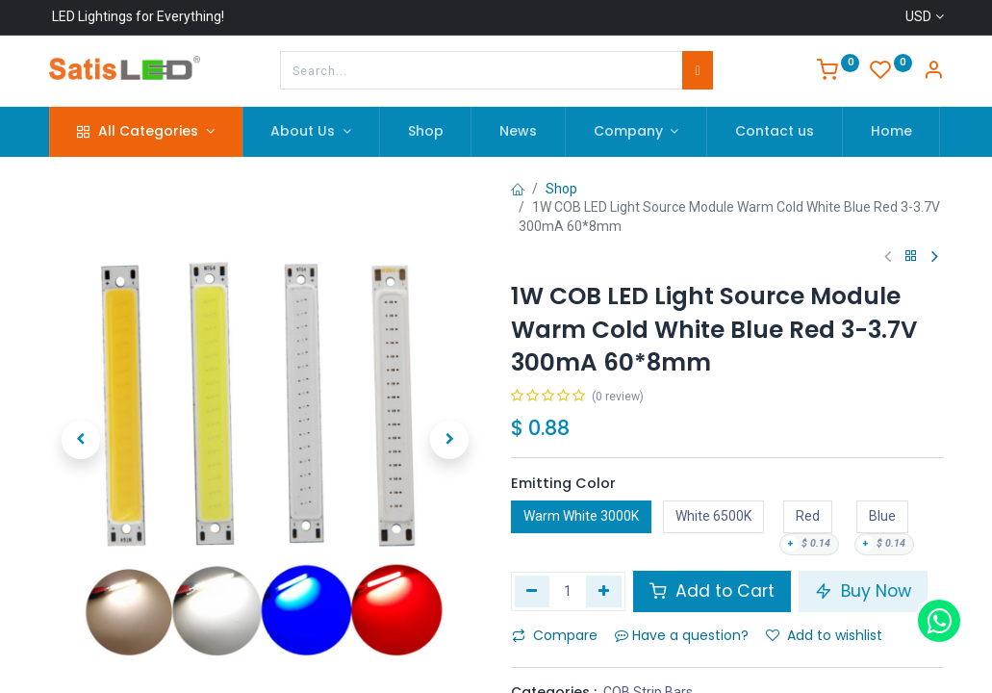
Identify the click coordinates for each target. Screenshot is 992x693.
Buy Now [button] (863, 591)
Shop (561, 188)
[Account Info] (933, 72)
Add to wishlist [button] (824, 635)
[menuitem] (425, 132)
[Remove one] (532, 591)
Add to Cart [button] (712, 591)
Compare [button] (555, 635)
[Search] (697, 70)
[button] (81, 440)
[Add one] (604, 591)
